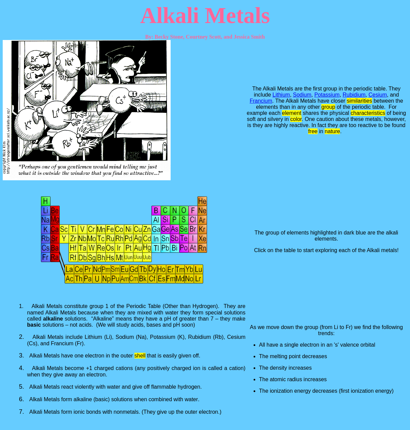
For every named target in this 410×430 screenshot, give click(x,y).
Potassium (327, 95)
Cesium (378, 95)
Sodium (302, 95)
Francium (261, 101)
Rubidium (354, 95)
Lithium (281, 95)
